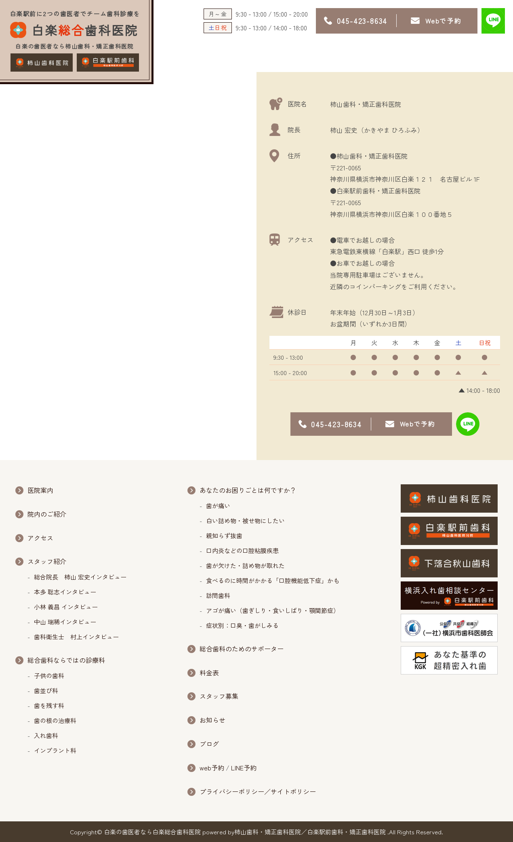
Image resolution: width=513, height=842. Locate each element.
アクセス (40, 538)
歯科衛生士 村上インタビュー (76, 636)
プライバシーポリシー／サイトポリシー (258, 791)
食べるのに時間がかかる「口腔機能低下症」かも (272, 580)
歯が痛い (218, 505)
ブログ (209, 744)
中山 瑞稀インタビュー (65, 621)
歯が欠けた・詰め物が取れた (245, 565)
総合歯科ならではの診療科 (66, 660)
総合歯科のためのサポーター (242, 648)
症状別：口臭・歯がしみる (242, 625)
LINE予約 (243, 767)
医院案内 (40, 490)
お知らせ (212, 720)
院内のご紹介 (46, 514)
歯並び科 (46, 690)
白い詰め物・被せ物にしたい (245, 520)
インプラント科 (55, 750)
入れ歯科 (46, 735)
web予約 (212, 767)
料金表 (209, 672)
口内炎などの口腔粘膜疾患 (242, 550)
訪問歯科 (218, 595)
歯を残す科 (49, 705)
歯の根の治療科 (58, 720)
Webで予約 (443, 20)
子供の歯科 (52, 675)
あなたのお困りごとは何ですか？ (248, 490)
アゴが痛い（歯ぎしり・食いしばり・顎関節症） (272, 610)
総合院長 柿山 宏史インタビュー (80, 577)
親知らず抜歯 (224, 535)
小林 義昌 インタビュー (66, 606)
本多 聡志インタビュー (65, 591)
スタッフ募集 (219, 696)
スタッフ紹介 (46, 561)
